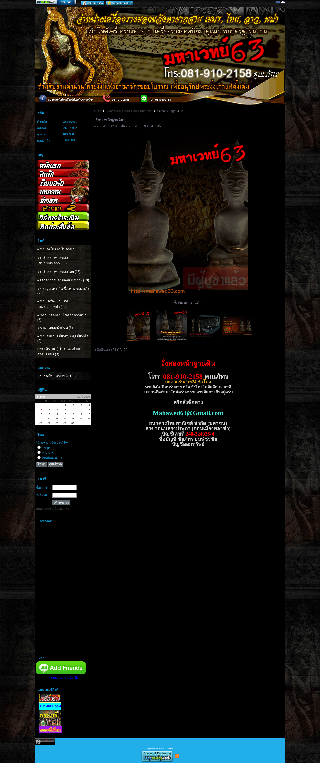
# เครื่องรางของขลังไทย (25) (59, 272)
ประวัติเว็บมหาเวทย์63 (54, 376)
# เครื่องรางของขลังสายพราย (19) (63, 280)
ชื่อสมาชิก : (43, 487)
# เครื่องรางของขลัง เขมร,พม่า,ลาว (129, 111)
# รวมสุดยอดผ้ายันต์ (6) (55, 328)
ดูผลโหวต (55, 464)
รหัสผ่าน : (42, 495)
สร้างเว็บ (56, 2)
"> (48, 698)
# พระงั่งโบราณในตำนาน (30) (61, 249)
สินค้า (98, 111)
